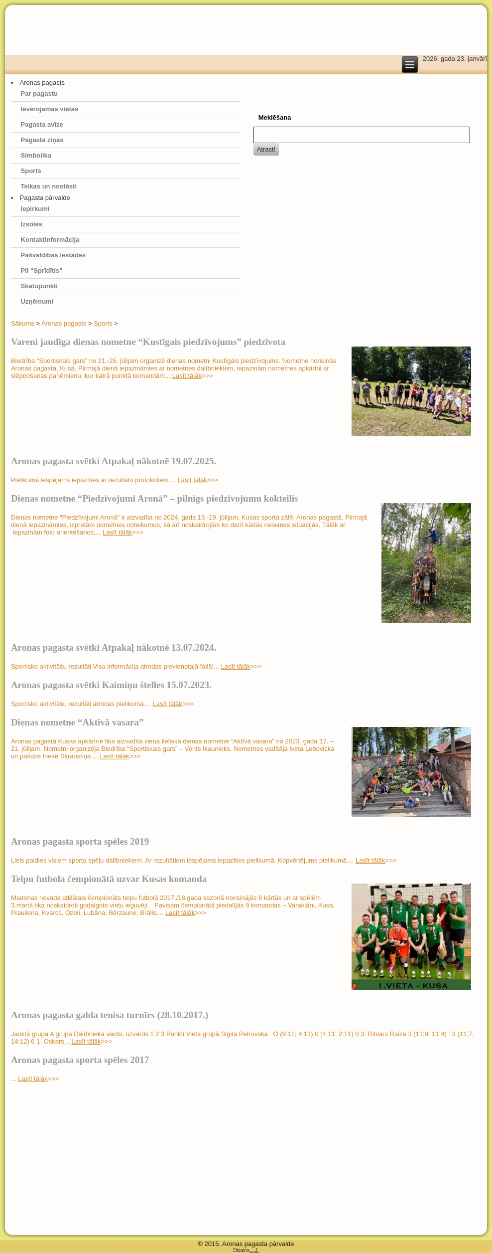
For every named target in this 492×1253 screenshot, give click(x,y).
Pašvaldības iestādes (53, 255)
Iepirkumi (35, 208)
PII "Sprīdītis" (42, 270)
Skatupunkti (39, 286)
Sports (31, 171)
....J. (254, 1250)
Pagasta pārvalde (45, 197)
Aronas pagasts (42, 82)
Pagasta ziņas (42, 140)
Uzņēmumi (37, 301)
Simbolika (36, 155)
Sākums (22, 323)
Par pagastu (39, 93)
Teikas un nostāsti (49, 186)
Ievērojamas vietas (50, 109)
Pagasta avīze (42, 124)
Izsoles (31, 224)
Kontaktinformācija (50, 239)
